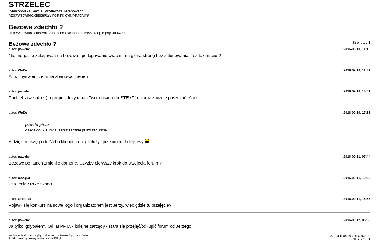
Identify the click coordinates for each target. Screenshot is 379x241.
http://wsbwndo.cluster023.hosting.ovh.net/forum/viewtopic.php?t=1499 (66, 33)
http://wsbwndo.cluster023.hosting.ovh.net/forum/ (49, 15)
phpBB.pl (55, 238)
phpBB (41, 235)
